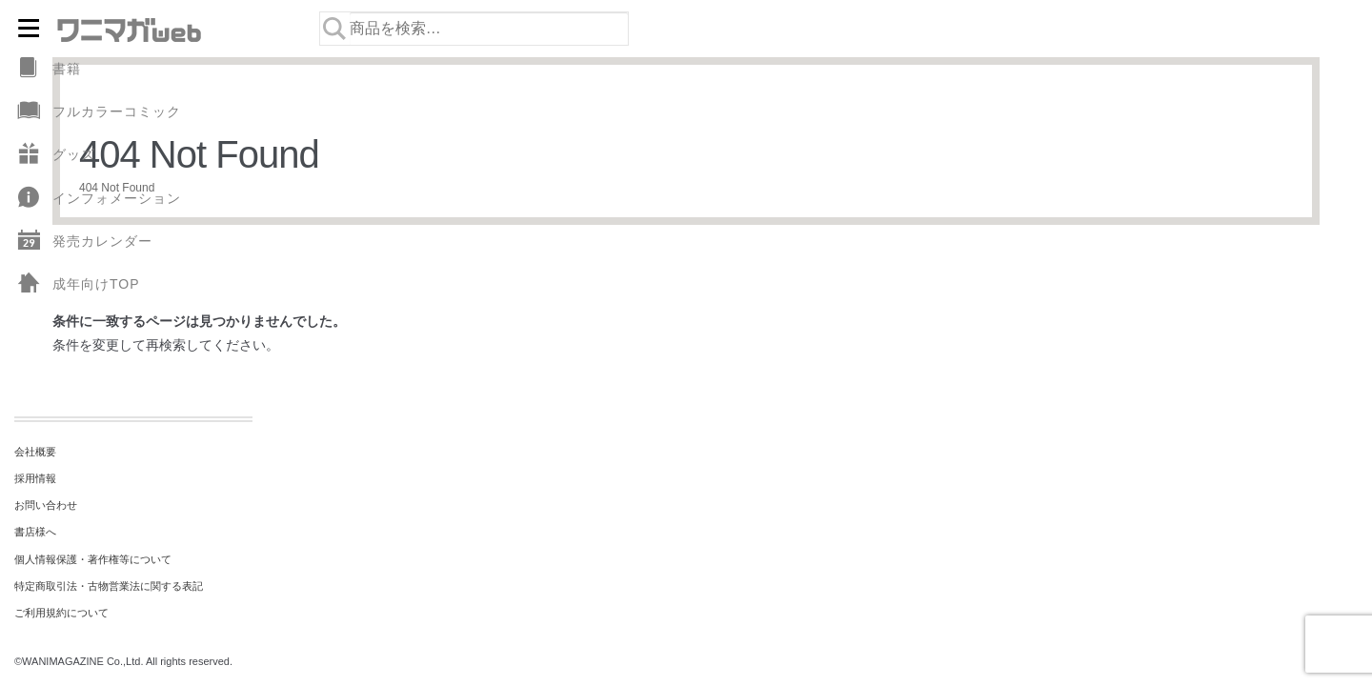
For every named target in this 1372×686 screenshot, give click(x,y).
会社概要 (35, 451)
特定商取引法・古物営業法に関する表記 (108, 586)
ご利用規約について (61, 612)
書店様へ (35, 531)
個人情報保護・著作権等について (93, 559)
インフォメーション (97, 199)
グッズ (54, 155)
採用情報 (35, 478)
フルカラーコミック (97, 112)
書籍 (47, 69)
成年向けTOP (77, 284)
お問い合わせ (45, 505)
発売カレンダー (83, 241)
